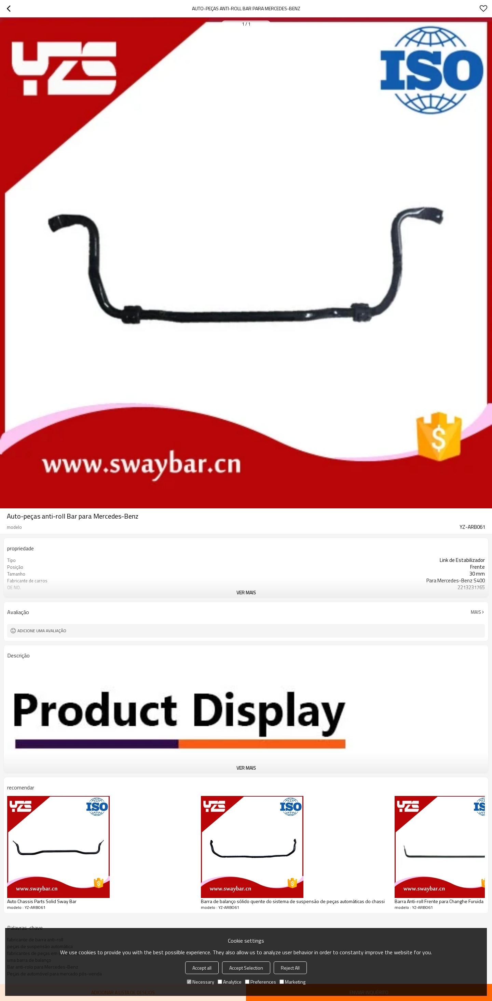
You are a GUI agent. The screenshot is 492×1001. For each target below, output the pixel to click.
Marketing (292, 981)
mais (476, 612)
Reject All (290, 967)
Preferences (260, 981)
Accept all (201, 967)
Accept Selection (246, 967)
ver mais (246, 592)
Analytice (230, 981)
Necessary (200, 981)
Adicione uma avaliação (41, 630)
